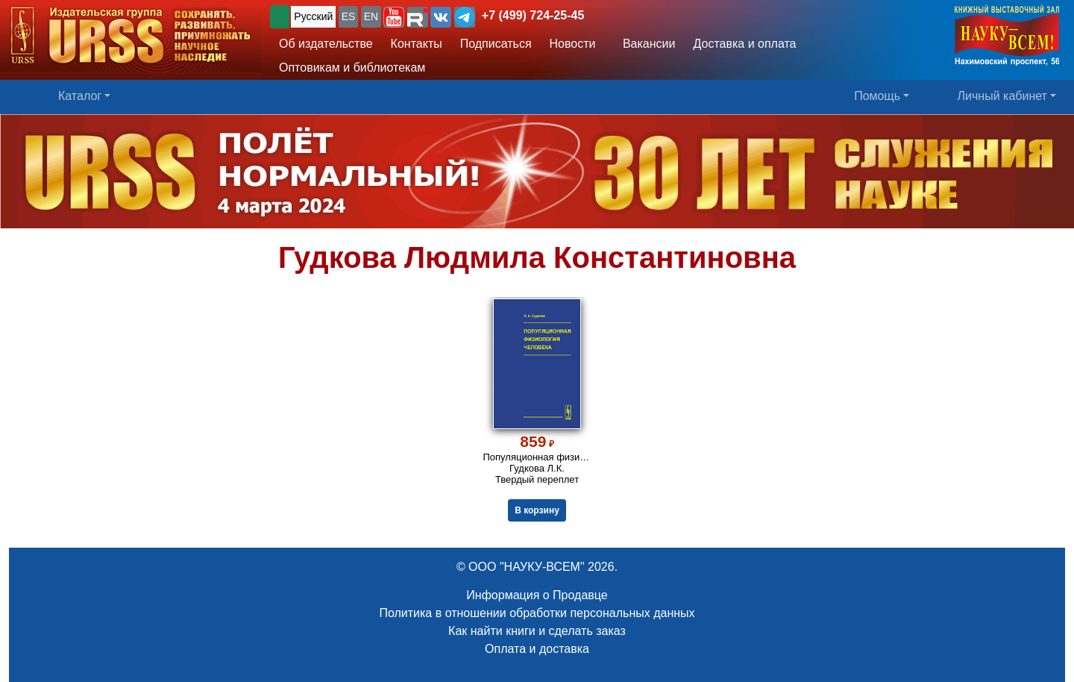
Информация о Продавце (536, 595)
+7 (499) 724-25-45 (533, 15)
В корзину (537, 510)
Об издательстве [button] (326, 43)
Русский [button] (313, 16)
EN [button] (371, 16)
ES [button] (349, 16)
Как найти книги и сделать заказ (537, 631)
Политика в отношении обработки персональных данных (536, 613)
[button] (393, 17)
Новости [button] (573, 43)
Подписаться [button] (496, 43)
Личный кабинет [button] (1002, 96)
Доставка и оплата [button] (744, 43)
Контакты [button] (416, 43)
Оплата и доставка (537, 648)
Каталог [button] (79, 96)
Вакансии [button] (645, 43)
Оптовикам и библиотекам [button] (352, 67)
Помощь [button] (877, 96)
